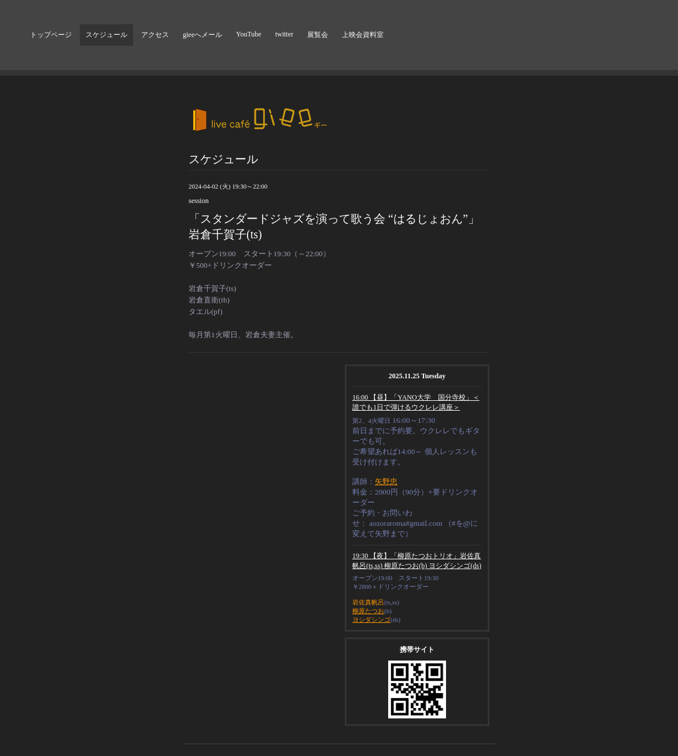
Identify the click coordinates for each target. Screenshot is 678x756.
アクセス (155, 35)
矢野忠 (386, 481)
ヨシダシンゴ (371, 619)
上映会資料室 (363, 35)
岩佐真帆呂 (368, 602)
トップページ (51, 35)
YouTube (248, 34)
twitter (284, 34)
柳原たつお (368, 610)
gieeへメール (202, 35)
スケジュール (106, 35)
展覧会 (317, 35)
